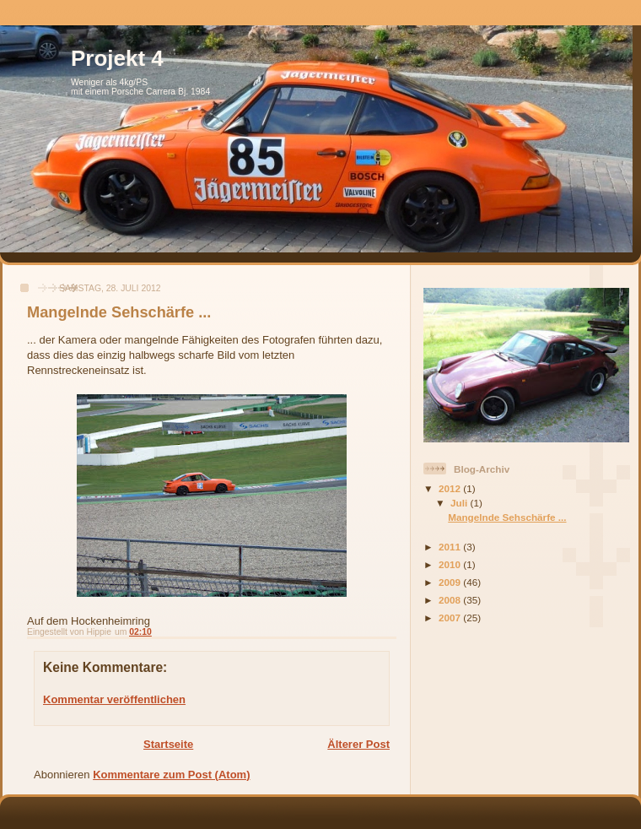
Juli (460, 502)
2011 (451, 546)
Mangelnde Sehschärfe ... (507, 517)
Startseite (168, 744)
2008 (451, 599)
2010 (451, 564)
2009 (451, 582)
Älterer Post (358, 744)
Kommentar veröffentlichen (114, 699)
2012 (451, 488)
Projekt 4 (117, 58)
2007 (451, 617)
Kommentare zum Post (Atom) (171, 774)
